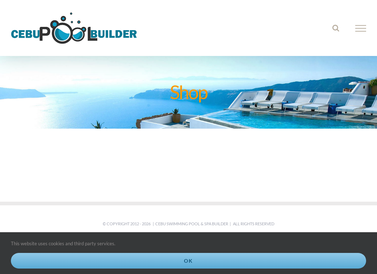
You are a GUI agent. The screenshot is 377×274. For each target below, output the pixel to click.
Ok (188, 261)
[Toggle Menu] (360, 28)
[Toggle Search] (335, 28)
